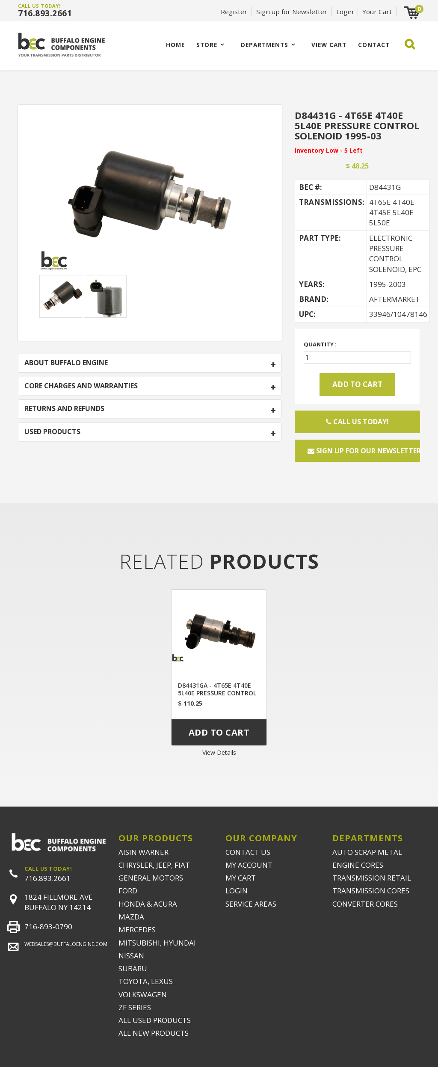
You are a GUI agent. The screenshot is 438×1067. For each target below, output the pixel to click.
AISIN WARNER (143, 852)
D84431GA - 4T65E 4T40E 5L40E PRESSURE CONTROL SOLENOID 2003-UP (217, 693)
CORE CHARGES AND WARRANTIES (81, 386)
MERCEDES (137, 929)
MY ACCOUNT (248, 865)
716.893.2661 (45, 13)
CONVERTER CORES (365, 904)
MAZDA (131, 917)
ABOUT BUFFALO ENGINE (66, 363)
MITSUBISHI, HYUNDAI (157, 943)
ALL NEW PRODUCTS (153, 1033)
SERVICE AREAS (250, 904)
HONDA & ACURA (147, 904)
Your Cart (377, 11)
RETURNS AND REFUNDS (64, 409)
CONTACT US (247, 852)
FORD (127, 891)
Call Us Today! (357, 421)
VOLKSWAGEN (142, 994)
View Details (219, 752)
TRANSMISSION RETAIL (371, 878)
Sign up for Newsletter (291, 11)
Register (234, 11)
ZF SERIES (134, 1007)
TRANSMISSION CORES (370, 891)
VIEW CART (328, 45)
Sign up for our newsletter (364, 450)
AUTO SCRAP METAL (367, 852)
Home (175, 45)
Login (344, 11)
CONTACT (374, 45)
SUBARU (132, 968)
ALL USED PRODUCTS (154, 1020)
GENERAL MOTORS (150, 878)
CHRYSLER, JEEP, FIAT (154, 865)
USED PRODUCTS (52, 432)
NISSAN (131, 956)
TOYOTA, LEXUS (145, 981)
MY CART (240, 878)
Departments (264, 45)
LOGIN (236, 891)
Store (206, 45)
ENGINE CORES (357, 865)
